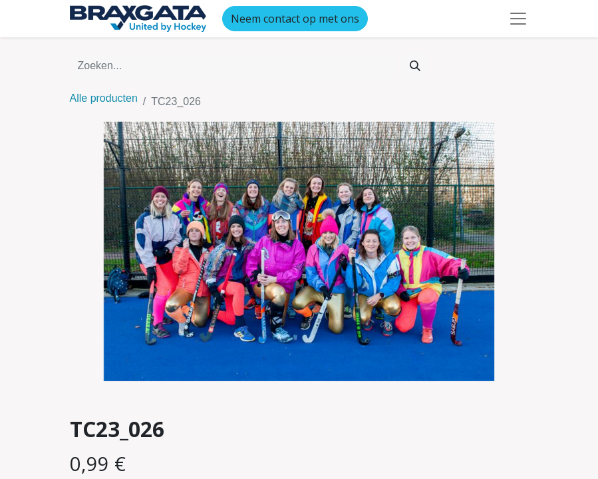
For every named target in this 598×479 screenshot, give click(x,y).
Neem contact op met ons (295, 18)
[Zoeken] (415, 66)
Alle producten (104, 98)
